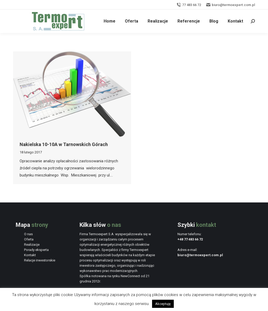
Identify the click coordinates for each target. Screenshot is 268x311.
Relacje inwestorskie (39, 260)
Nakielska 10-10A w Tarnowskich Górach (64, 144)
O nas (28, 234)
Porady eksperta (36, 250)
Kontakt (30, 255)
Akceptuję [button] (163, 304)
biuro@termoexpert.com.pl (230, 4)
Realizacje (32, 244)
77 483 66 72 (189, 4)
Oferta (29, 239)
